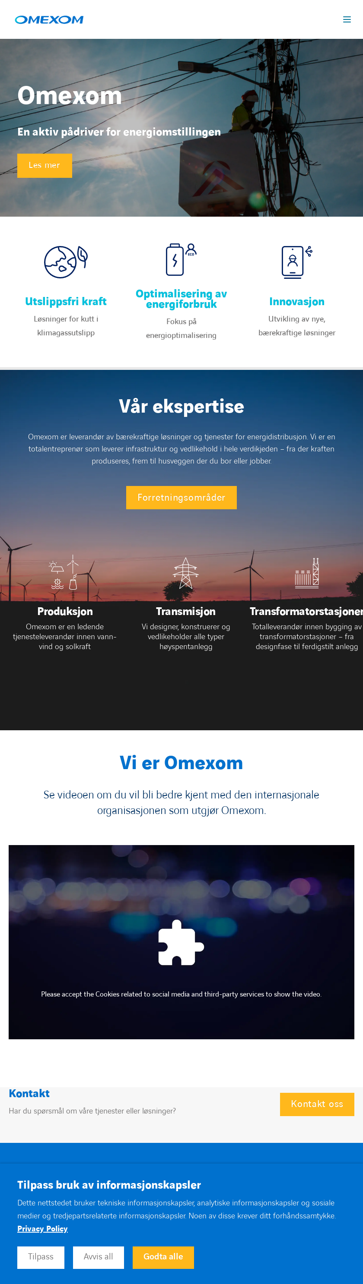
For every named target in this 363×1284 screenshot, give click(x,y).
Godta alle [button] (163, 1257)
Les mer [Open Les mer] (44, 165)
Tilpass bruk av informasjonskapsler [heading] (109, 1186)
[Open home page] (49, 19)
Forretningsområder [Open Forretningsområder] (181, 498)
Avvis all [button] (98, 1257)
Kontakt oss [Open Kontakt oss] (317, 1104)
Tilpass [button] (41, 1257)
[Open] (65, 613)
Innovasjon (297, 302)
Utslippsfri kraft (66, 302)
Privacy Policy (42, 1229)
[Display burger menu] (349, 19)
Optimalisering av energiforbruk (181, 299)
